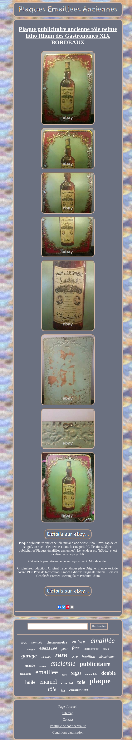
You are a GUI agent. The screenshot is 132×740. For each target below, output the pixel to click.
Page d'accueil (67, 706)
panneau (42, 666)
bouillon (88, 656)
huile (30, 682)
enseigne (31, 649)
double (108, 673)
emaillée (48, 648)
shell (75, 657)
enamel (48, 681)
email (24, 642)
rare (61, 655)
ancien (25, 673)
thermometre (57, 642)
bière (64, 674)
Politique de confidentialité (68, 726)
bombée (36, 642)
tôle (52, 689)
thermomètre (91, 648)
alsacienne (106, 657)
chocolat (67, 683)
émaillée (103, 640)
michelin (46, 657)
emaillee (46, 672)
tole (81, 682)
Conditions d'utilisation (67, 732)
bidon (106, 648)
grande (30, 665)
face (75, 647)
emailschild (78, 690)
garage (29, 656)
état (62, 690)
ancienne (63, 663)
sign (76, 672)
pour (65, 648)
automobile (91, 674)
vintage (79, 641)
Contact (68, 719)
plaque (100, 681)
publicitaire (95, 663)
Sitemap (67, 713)
